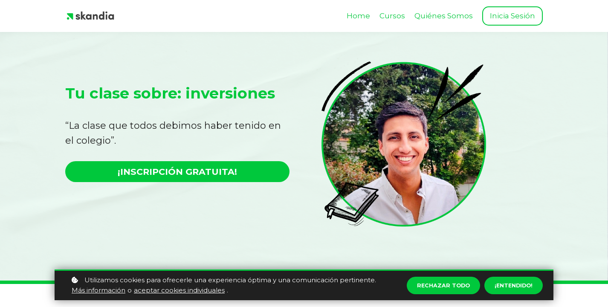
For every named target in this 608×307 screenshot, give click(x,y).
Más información (98, 290)
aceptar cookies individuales (179, 290)
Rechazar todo (436, 285)
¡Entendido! (511, 285)
